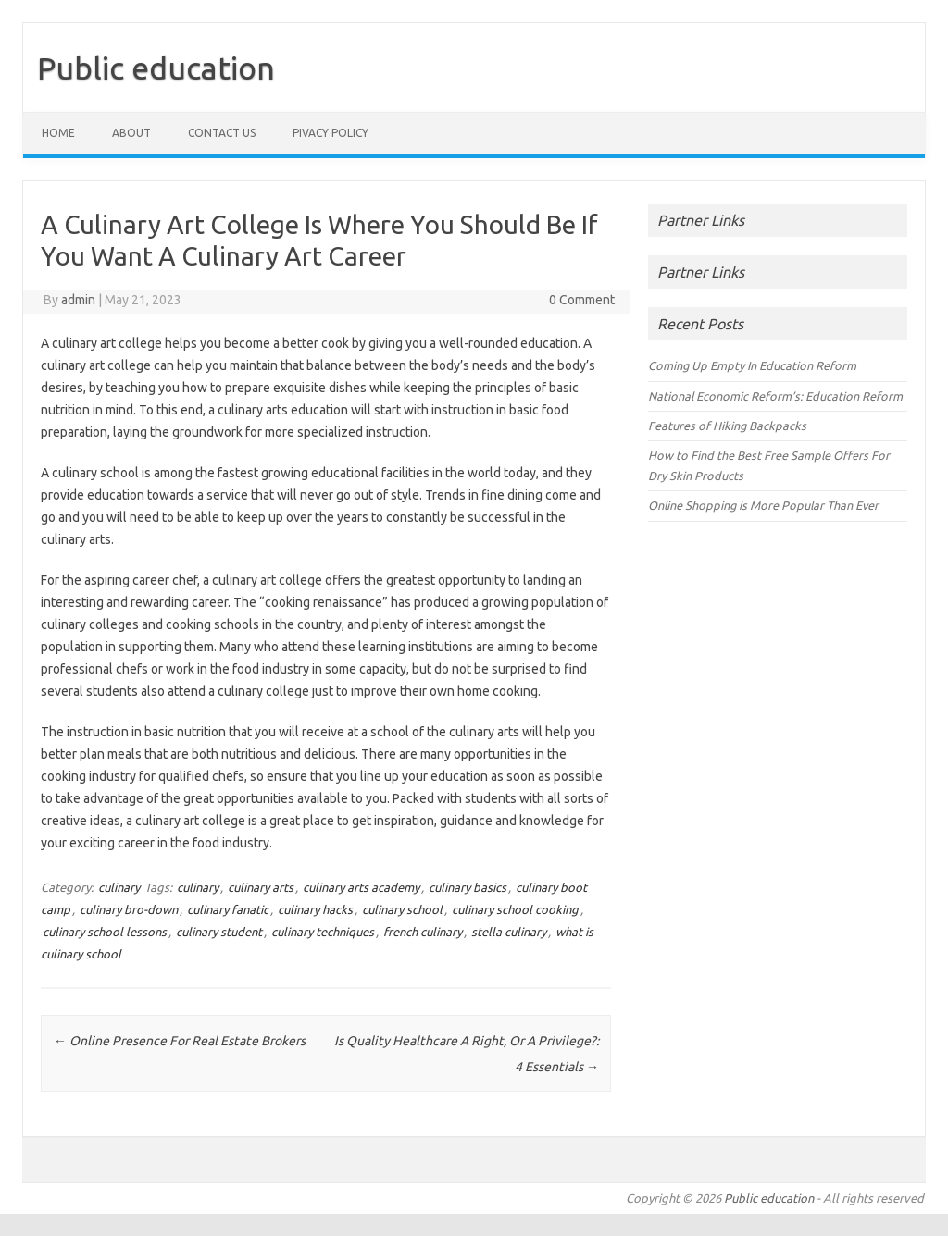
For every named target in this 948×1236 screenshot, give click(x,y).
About (131, 133)
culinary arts (260, 887)
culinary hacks (315, 909)
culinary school (402, 909)
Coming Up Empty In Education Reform (752, 365)
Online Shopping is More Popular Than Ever (763, 505)
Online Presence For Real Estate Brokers (180, 1040)
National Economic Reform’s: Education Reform (775, 395)
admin (78, 299)
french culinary (422, 931)
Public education (156, 67)
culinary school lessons (105, 931)
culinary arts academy (361, 887)
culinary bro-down (129, 909)
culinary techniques (322, 931)
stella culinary (508, 931)
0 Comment (582, 299)
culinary (119, 887)
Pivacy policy (330, 133)
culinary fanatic (227, 909)
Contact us (222, 133)
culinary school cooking (515, 909)
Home (58, 133)
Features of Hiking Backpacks (727, 425)
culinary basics (467, 887)
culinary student (219, 931)
